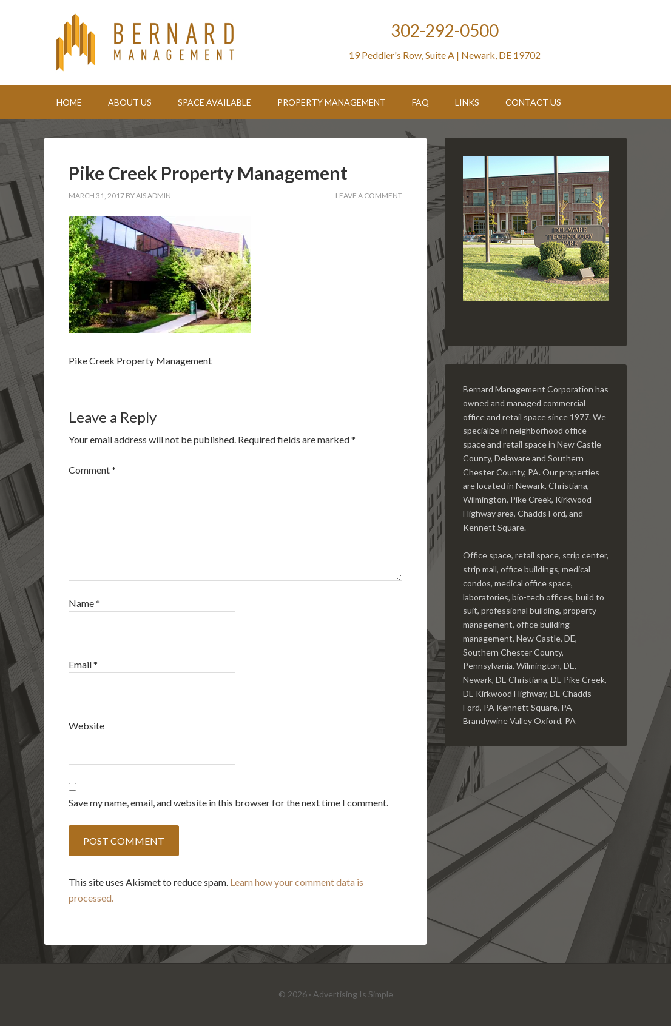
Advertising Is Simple (353, 994)
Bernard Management (147, 42)
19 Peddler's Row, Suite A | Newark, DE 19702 (445, 55)
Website (86, 725)
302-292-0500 (445, 30)
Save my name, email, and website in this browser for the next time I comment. (228, 802)
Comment (92, 469)
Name (84, 603)
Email (83, 664)
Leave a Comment (369, 195)
